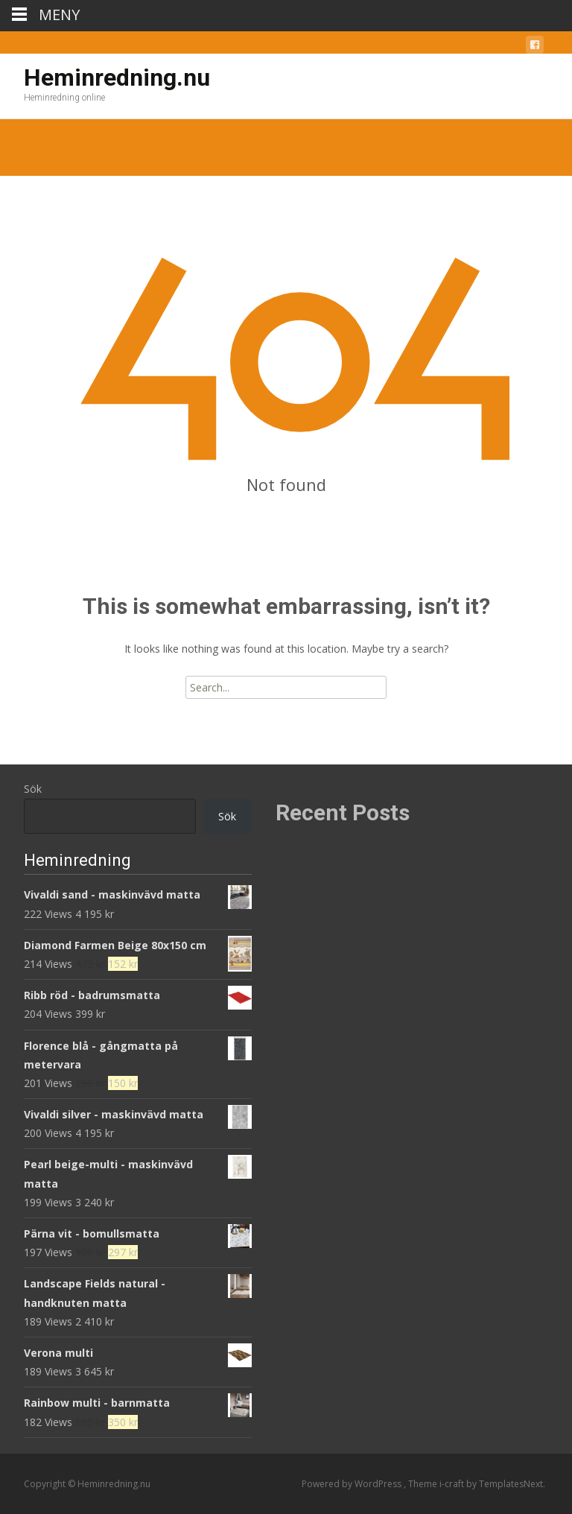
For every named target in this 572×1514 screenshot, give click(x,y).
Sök (33, 789)
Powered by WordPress (353, 1483)
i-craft (452, 1483)
